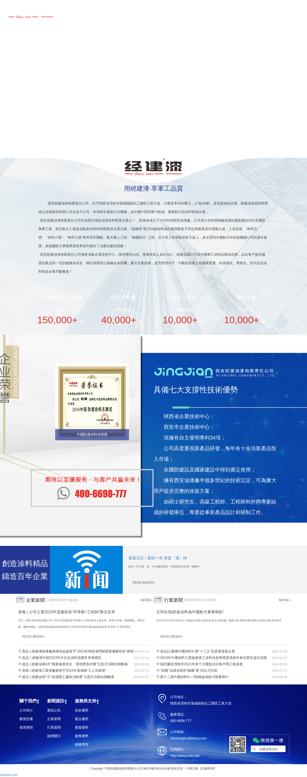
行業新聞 (54, 727)
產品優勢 (81, 719)
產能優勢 (81, 727)
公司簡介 (26, 710)
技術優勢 (81, 710)
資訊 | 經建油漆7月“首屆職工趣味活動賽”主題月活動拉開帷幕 (68, 677)
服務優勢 (81, 736)
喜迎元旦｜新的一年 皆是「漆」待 (157, 558)
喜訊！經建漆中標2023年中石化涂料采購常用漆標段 (61, 658)
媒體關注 (54, 736)
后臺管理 (208, 768)
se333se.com (9, 775)
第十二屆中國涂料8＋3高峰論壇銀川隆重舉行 (194, 677)
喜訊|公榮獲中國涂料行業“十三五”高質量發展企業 (197, 651)
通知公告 (54, 710)
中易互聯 (192, 768)
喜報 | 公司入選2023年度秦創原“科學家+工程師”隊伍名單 (66, 612)
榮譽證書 (26, 719)
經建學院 (81, 744)
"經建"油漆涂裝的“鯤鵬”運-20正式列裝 (188, 670)
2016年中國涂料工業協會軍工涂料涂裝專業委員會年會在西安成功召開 (213, 658)
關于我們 (27, 701)
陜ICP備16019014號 (156, 768)
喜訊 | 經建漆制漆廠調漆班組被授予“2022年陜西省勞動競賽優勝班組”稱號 (77, 651)
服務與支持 (85, 701)
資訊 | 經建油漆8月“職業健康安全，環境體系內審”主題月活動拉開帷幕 (75, 664)
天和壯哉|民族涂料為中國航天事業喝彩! (190, 612)
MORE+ (147, 600)
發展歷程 (26, 727)
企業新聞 (54, 719)
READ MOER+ (143, 582)
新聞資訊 (55, 701)
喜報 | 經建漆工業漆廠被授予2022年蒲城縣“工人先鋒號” (64, 670)
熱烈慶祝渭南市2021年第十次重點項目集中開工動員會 (201, 664)
